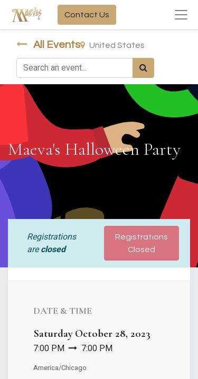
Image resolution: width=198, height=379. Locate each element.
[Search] (143, 68)
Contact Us (86, 15)
